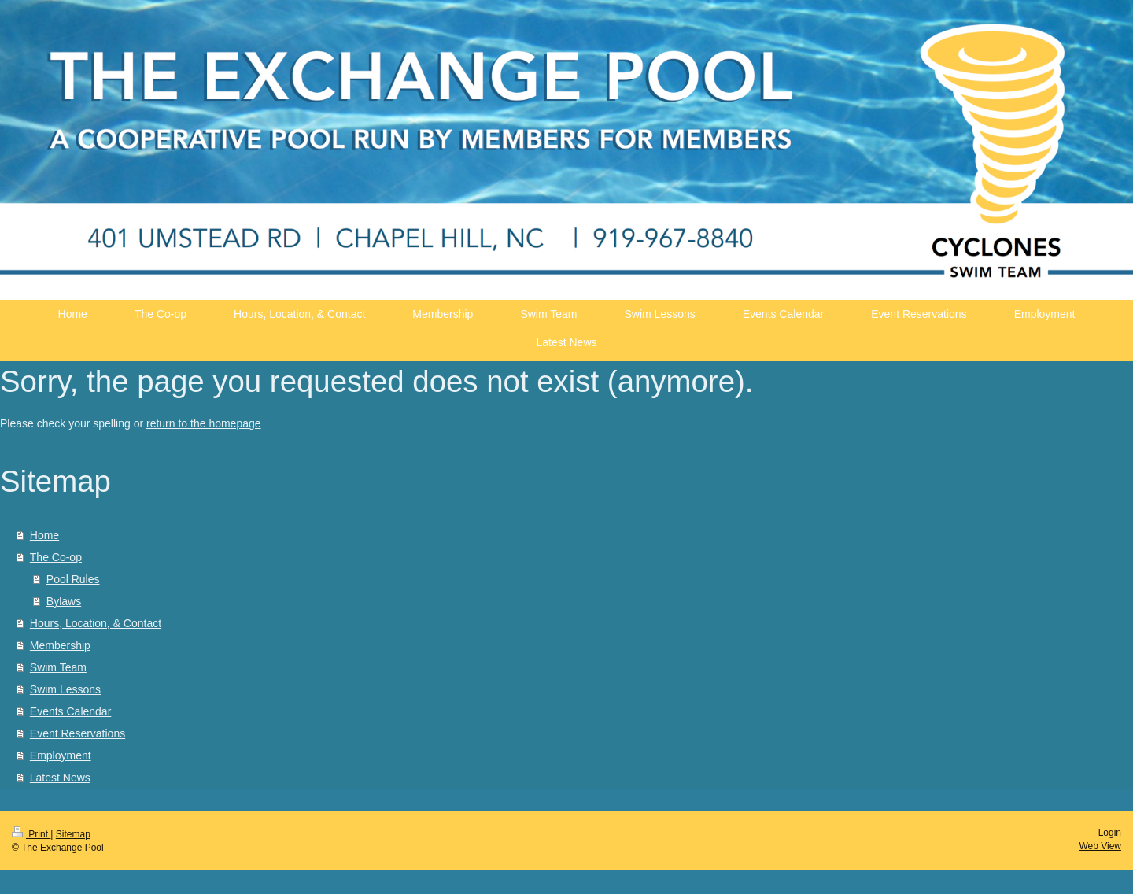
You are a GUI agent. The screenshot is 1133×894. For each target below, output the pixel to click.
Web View (1100, 846)
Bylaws (63, 601)
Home (44, 535)
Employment (60, 755)
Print (31, 834)
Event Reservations (77, 733)
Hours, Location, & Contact (95, 623)
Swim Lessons (65, 689)
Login (1109, 832)
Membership (60, 645)
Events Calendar (71, 711)
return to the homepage (203, 423)
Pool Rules (73, 579)
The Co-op (56, 557)
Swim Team (58, 667)
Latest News (60, 777)
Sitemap (73, 834)
